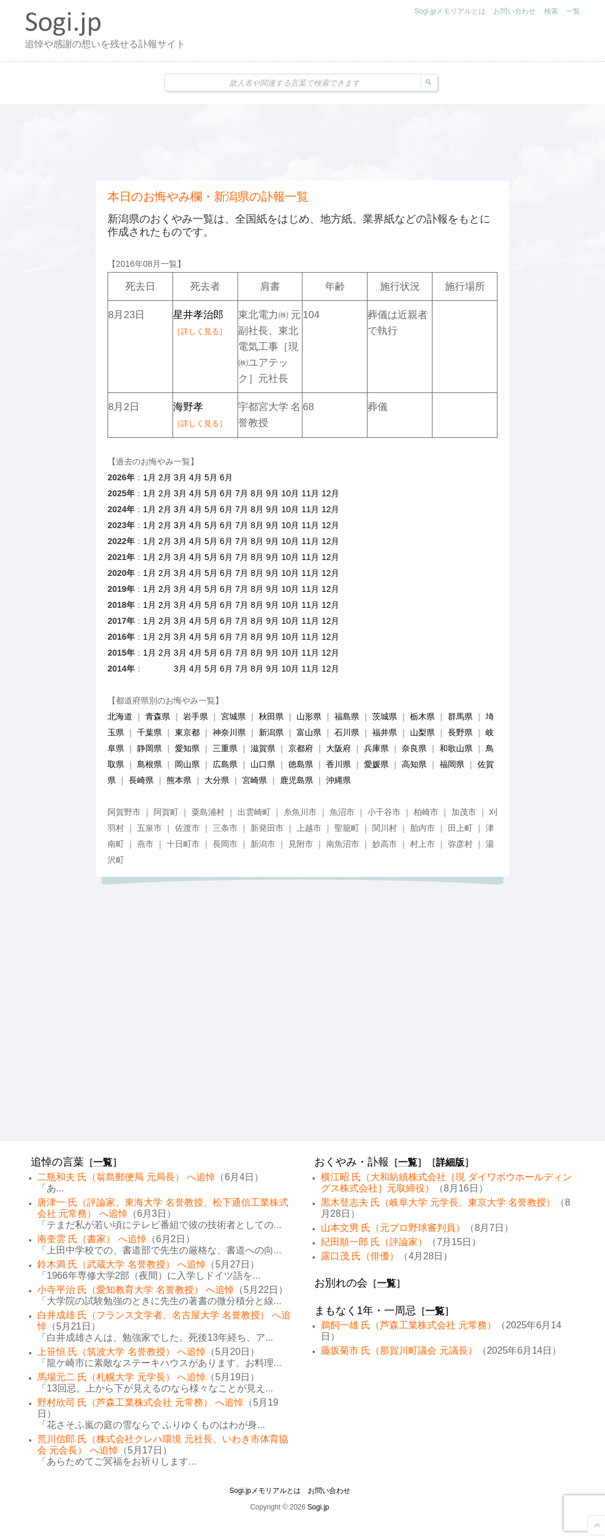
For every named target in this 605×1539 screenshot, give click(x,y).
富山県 (309, 732)
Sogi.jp (318, 1507)
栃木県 (422, 716)
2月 (164, 477)
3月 (180, 477)
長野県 (460, 732)
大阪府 (338, 748)
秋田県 (271, 716)
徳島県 (300, 764)
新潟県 (271, 732)
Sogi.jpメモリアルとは (450, 11)
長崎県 (141, 780)
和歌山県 (456, 748)
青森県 (157, 716)
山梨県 (422, 732)
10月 (290, 493)
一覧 (573, 11)
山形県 (309, 716)
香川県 (338, 764)
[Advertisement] (302, 142)
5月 (210, 477)
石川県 (346, 732)
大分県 (216, 780)
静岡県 (149, 748)
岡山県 (187, 764)
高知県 (414, 764)
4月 (195, 477)
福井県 (384, 732)
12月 (330, 493)
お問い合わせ (514, 11)
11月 (310, 493)
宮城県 (233, 716)
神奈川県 (229, 732)
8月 (257, 493)
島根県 (149, 764)
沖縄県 (338, 780)
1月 (149, 477)
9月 (272, 493)
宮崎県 (254, 780)
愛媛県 (376, 764)
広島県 (225, 764)
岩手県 (195, 716)
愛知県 (187, 748)
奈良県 (414, 748)
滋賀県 (263, 748)
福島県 (346, 716)
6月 (226, 477)
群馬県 (460, 716)
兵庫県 (376, 748)
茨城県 (384, 716)
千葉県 (149, 732)
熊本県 (179, 780)
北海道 (120, 716)
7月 (241, 493)
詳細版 (450, 1162)
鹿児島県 (296, 780)
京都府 (300, 748)
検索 (551, 11)
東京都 (187, 732)
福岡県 (452, 764)
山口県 (263, 764)
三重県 (225, 748)
